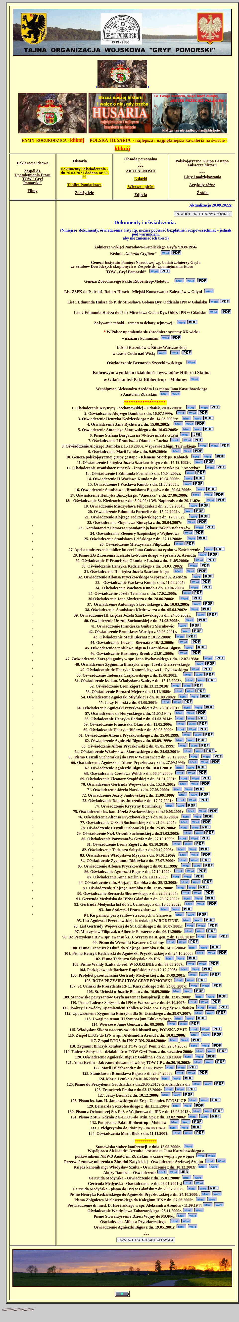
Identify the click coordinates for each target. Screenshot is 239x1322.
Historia (80, 161)
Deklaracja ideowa (32, 163)
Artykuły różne (202, 185)
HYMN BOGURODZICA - (53, 140)
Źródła (202, 193)
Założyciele (84, 193)
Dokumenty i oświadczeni (82, 169)
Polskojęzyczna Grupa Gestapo (202, 161)
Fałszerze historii (202, 165)
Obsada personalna (140, 159)
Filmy (33, 191)
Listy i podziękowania (202, 177)
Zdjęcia (140, 195)
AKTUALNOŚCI (140, 171)
